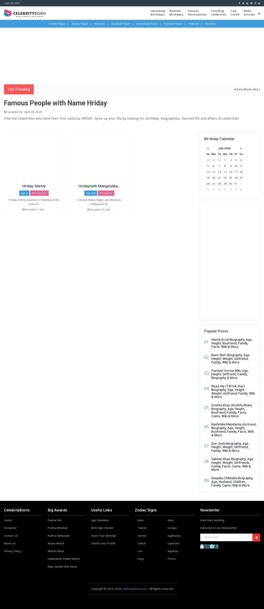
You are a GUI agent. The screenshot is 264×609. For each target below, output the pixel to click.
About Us (10, 543)
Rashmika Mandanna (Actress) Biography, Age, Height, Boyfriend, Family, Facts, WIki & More (233, 429)
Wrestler (99, 23)
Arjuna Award (56, 543)
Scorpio (172, 528)
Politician (193, 23)
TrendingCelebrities (218, 12)
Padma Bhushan (58, 528)
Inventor (210, 23)
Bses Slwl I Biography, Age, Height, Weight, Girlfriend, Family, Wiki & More (230, 358)
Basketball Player (147, 23)
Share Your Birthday (103, 535)
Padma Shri (55, 520)
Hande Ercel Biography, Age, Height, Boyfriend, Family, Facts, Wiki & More (231, 343)
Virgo (141, 558)
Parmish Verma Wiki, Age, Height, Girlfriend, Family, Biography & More (230, 374)
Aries (141, 520)
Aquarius (173, 551)
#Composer (106, 193)
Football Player (173, 23)
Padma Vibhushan (59, 535)
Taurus (142, 528)
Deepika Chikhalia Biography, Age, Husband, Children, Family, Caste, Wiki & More (232, 481)
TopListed (235, 12)
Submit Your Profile (103, 543)
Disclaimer (10, 528)
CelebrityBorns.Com (134, 588)
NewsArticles (249, 12)
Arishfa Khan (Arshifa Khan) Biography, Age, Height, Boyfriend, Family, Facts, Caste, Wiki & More (231, 410)
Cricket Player (57, 23)
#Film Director (39, 193)
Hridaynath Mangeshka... (99, 186)
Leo (140, 551)
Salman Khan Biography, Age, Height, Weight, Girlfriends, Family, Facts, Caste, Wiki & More (232, 464)
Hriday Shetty (34, 186)
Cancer (142, 543)
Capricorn (173, 543)
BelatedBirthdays (177, 12)
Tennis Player (79, 23)
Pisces (172, 558)
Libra (171, 520)
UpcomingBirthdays (158, 12)
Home (8, 520)
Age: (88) (90, 193)
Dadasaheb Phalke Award (63, 558)
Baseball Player (120, 23)
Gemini (142, 535)
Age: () (24, 193)
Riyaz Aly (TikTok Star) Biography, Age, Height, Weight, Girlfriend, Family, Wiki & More (233, 391)
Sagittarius (174, 535)
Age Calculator (100, 520)
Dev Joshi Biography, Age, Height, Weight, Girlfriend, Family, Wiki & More (230, 447)
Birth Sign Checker (102, 528)
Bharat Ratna (56, 551)
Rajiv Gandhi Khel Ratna (62, 566)
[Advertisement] (132, 53)
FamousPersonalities (197, 12)
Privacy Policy (12, 551)
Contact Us (11, 535)
